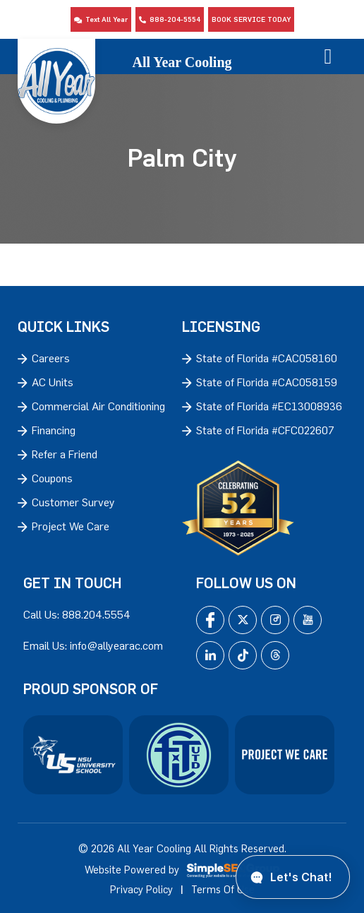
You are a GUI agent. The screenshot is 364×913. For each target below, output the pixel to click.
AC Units (52, 382)
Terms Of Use (223, 889)
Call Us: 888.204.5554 (77, 614)
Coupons (52, 478)
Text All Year (101, 19)
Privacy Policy (141, 889)
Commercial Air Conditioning (98, 406)
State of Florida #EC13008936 (269, 406)
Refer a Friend (64, 454)
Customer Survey (73, 502)
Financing (53, 430)
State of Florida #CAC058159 (266, 382)
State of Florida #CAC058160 (266, 358)
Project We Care (70, 526)
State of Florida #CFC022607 (265, 430)
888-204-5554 (169, 19)
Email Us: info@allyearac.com (93, 645)
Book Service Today (251, 19)
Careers (51, 358)
